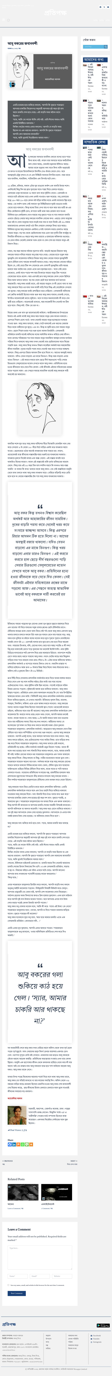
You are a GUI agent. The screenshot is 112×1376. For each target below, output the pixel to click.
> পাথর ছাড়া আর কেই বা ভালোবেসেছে (90, 157)
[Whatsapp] (22, 1144)
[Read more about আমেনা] (23, 1192)
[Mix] (18, 1144)
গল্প (19, 48)
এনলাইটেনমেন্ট (47, 1204)
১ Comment (45, 1208)
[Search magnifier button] (106, 47)
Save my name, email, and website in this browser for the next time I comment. (37, 1285)
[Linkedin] (14, 1144)
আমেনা (11, 1204)
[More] (31, 1144)
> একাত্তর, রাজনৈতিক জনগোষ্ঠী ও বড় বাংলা (105, 75)
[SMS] (27, 1144)
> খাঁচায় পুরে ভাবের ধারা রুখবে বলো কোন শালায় (90, 110)
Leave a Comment (14, 1208)
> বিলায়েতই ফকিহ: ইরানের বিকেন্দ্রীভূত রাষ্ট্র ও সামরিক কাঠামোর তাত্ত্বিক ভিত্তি (105, 165)
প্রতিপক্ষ (55, 13)
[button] (8, 20)
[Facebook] (10, 1144)
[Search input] (94, 47)
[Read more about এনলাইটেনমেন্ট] (56, 1192)
